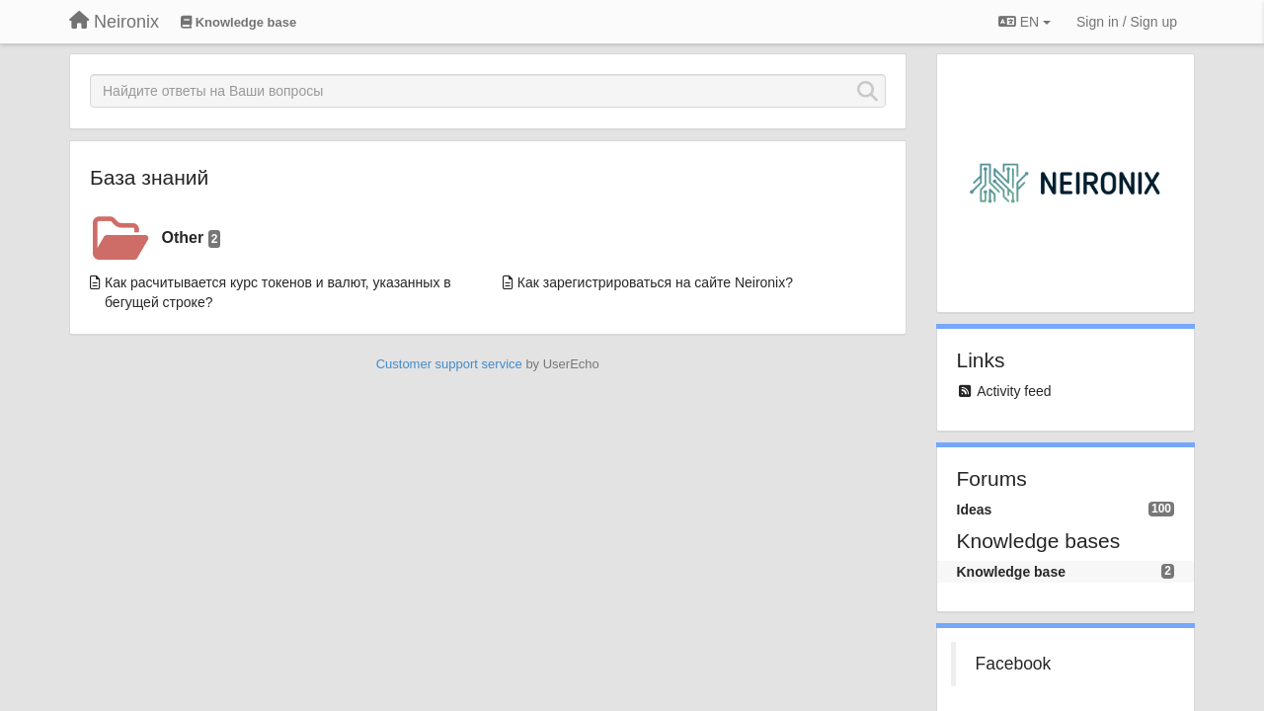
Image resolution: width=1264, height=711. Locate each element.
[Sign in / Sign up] (1126, 22)
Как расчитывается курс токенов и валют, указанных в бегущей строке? (278, 292)
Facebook (1014, 663)
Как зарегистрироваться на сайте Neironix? (655, 282)
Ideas (974, 509)
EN (1024, 22)
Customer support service (449, 363)
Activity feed (1014, 391)
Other (191, 238)
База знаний (149, 177)
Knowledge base (1011, 572)
